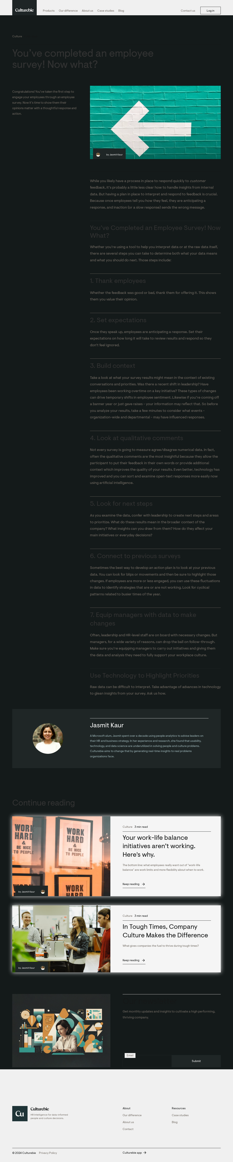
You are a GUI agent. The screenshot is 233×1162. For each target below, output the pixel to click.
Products (49, 11)
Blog (121, 11)
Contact (128, 1129)
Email (130, 1055)
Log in (210, 11)
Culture (17, 36)
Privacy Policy (48, 1153)
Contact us (188, 11)
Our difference (68, 11)
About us (87, 11)
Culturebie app (132, 1153)
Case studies (105, 11)
